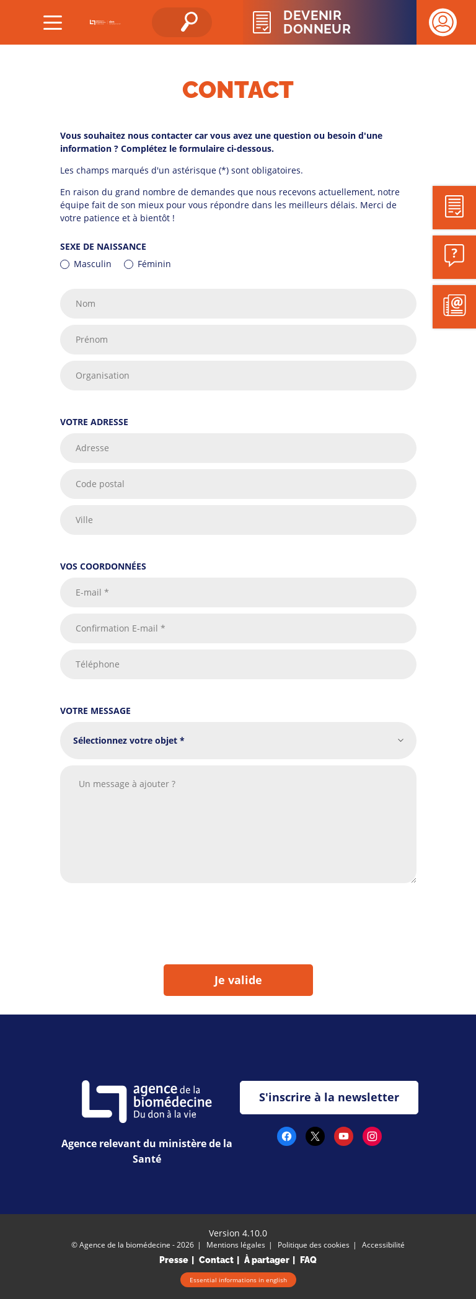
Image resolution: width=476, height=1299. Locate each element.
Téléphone (98, 664)
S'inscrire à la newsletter (329, 1097)
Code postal (100, 484)
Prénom (92, 340)
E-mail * (92, 593)
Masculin (93, 264)
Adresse (92, 448)
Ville (84, 520)
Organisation (103, 376)
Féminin (154, 264)
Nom (85, 304)
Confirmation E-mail (120, 628)
